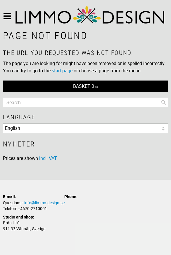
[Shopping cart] (85, 86)
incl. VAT (48, 158)
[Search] (163, 102)
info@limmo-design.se (44, 202)
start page (62, 70)
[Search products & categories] (85, 102)
